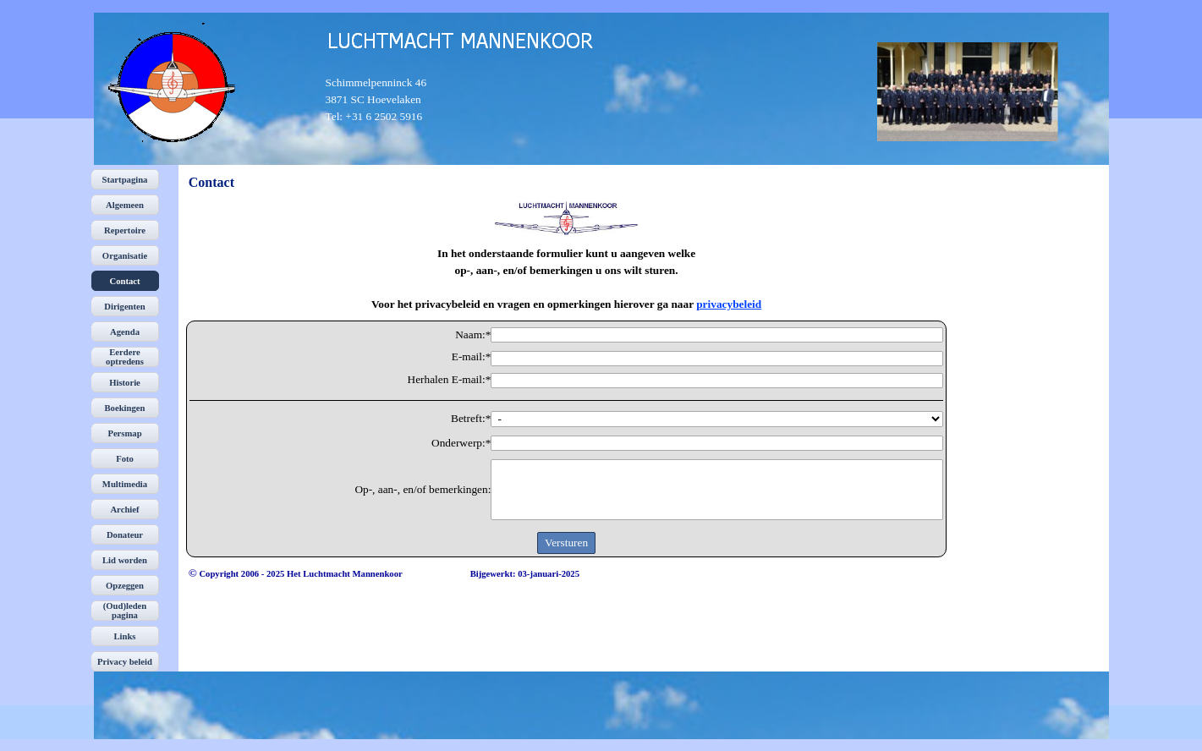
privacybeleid (728, 304)
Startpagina (125, 179)
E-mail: (471, 357)
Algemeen (125, 205)
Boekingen (125, 408)
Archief (124, 509)
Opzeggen (125, 585)
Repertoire (124, 230)
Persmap (124, 433)
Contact (124, 281)
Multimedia (124, 484)
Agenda (125, 332)
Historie (124, 382)
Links (124, 636)
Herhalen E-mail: (449, 379)
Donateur (125, 535)
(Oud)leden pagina (125, 610)
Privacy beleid (124, 661)
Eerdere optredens (125, 357)
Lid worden (124, 560)
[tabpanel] (389, 99)
